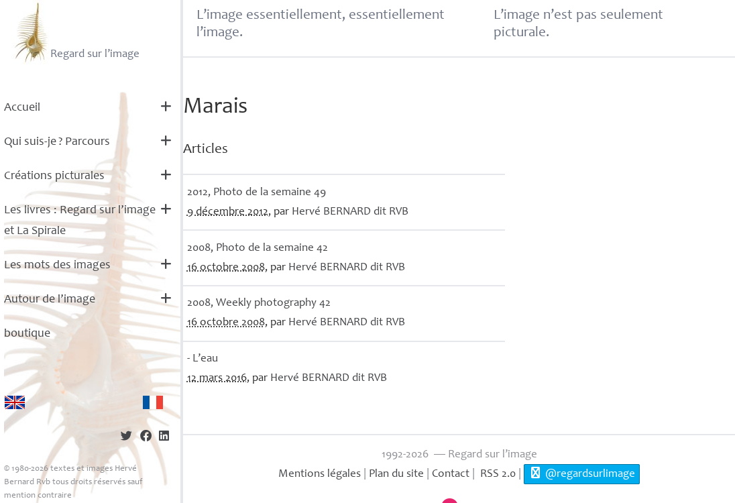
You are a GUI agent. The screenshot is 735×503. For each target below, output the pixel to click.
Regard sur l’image (75, 32)
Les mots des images (57, 266)
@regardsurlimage (581, 473)
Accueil (22, 108)
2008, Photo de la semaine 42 (257, 248)
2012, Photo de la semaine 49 (256, 193)
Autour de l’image (49, 300)
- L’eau (202, 359)
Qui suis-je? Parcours (57, 142)
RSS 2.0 (496, 474)
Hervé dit (350, 212)
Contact (450, 474)
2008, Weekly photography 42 (259, 303)
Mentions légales (319, 474)
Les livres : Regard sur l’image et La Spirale (80, 221)
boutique (27, 334)
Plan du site (396, 474)
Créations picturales (54, 176)
